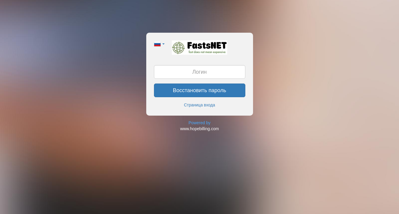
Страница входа (199, 105)
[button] (159, 43)
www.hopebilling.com (199, 128)
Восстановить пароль (199, 90)
